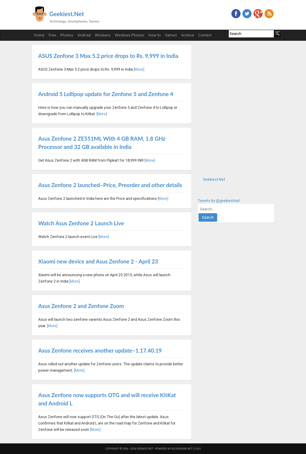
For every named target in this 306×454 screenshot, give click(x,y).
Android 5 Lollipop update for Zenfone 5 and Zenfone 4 (105, 94)
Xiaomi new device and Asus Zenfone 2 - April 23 (98, 261)
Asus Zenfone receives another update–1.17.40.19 (100, 350)
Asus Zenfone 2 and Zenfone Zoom (81, 306)
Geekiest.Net (66, 13)
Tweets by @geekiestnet (219, 200)
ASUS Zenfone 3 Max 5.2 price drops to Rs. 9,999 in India (108, 55)
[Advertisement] (229, 108)
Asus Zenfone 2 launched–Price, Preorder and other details (110, 185)
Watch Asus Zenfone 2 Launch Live (81, 223)
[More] (139, 69)
